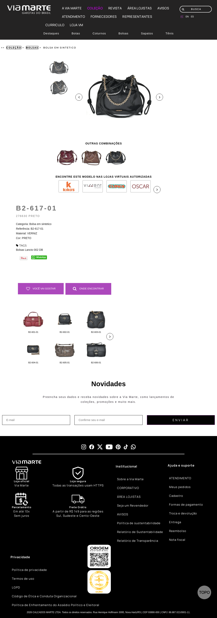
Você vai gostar (41, 289)
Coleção (13, 47)
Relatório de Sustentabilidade (140, 532)
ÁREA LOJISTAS (139, 8)
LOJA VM (76, 25)
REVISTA (115, 8)
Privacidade (20, 557)
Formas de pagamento (186, 504)
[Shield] (78, 477)
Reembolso (177, 531)
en (187, 16)
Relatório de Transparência (137, 541)
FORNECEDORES (104, 16)
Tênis (170, 33)
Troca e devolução (183, 513)
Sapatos (147, 33)
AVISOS (163, 8)
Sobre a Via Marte (130, 479)
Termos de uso (23, 579)
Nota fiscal (177, 540)
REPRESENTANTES (137, 16)
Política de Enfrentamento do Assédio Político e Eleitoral (55, 605)
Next (159, 97)
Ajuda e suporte (181, 465)
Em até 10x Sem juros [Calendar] (21, 505)
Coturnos (99, 33)
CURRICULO (54, 25)
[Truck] (78, 505)
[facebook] (92, 447)
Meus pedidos (180, 487)
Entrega (175, 522)
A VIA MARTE (72, 8)
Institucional (126, 466)
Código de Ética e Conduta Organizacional (44, 596)
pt (182, 16)
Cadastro (176, 496)
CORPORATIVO (128, 488)
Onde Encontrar (88, 289)
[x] (100, 447)
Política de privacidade (29, 570)
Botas (76, 33)
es (192, 16)
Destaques (51, 33)
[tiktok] (126, 447)
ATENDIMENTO (73, 16)
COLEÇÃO (95, 8)
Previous (78, 97)
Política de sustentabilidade (139, 523)
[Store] (21, 477)
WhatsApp (41, 257)
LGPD (16, 587)
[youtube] (109, 447)
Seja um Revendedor (132, 505)
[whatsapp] (133, 447)
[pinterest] (118, 447)
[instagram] (84, 447)
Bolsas (123, 33)
